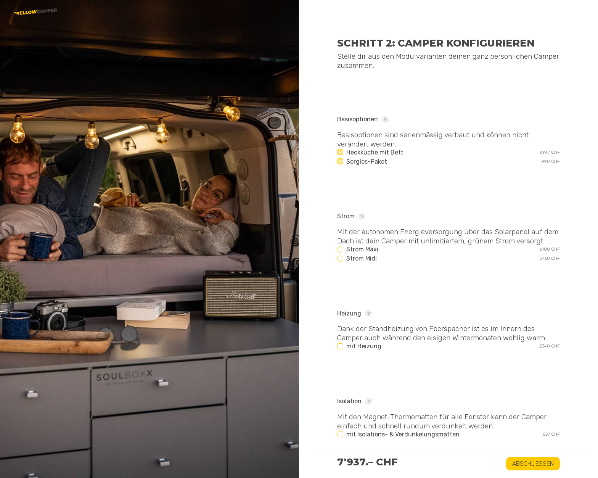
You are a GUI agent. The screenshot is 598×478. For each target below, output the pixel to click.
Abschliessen (533, 463)
